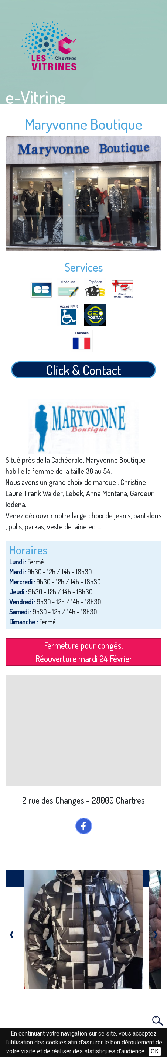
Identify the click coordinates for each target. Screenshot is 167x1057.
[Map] (83, 730)
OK (155, 1051)
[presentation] (12, 933)
